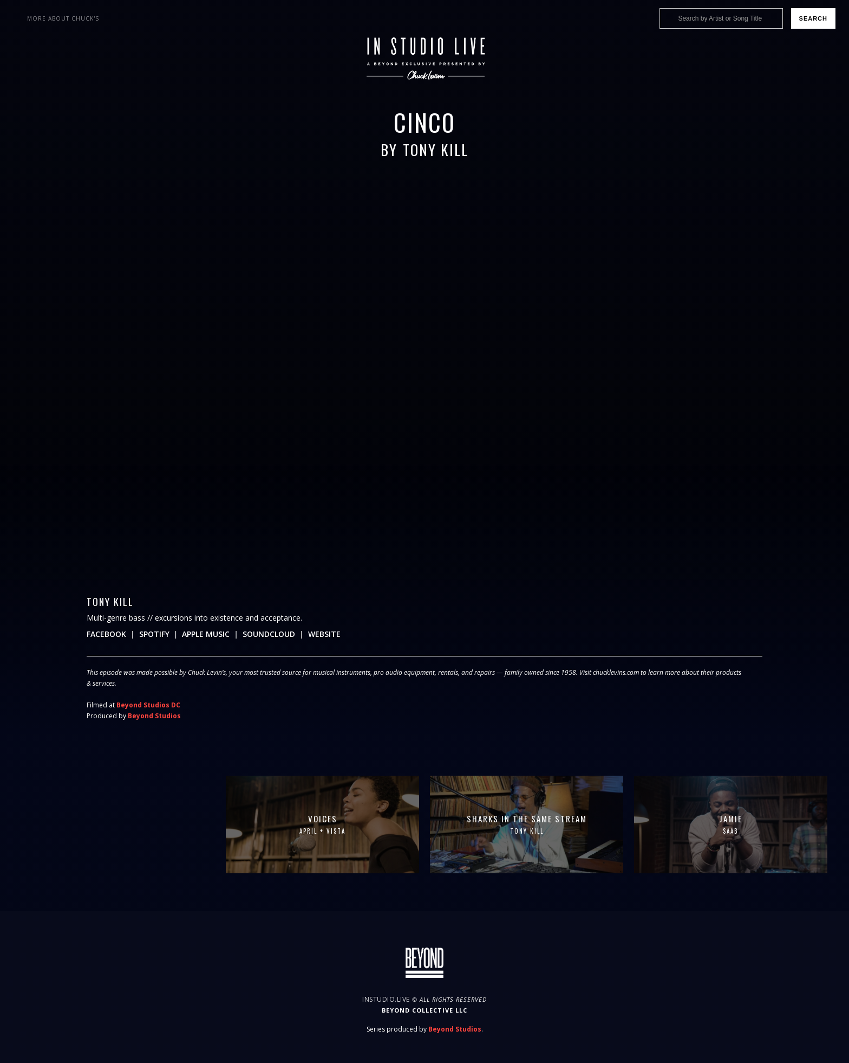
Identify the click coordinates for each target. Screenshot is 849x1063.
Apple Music (206, 634)
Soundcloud (269, 634)
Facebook (106, 634)
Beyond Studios (154, 715)
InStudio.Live (386, 999)
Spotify (154, 634)
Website (324, 634)
